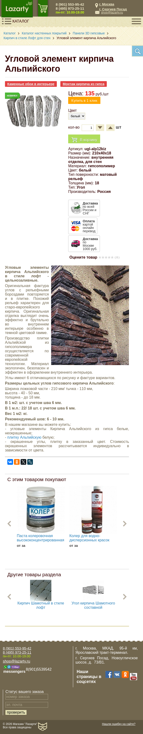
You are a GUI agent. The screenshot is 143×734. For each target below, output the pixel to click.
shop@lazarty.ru (112, 12)
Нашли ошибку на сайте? (118, 724)
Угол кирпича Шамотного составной (93, 605)
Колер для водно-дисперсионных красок (89, 538)
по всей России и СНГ (90, 208)
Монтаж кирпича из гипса (83, 84)
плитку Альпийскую (24, 437)
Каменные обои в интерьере (30, 84)
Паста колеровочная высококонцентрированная (40, 538)
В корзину (84, 140)
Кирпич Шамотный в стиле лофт (40, 605)
